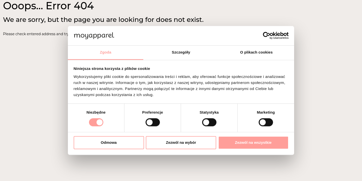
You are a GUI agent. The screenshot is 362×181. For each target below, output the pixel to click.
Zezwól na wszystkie (253, 142)
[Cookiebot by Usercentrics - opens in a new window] (267, 35)
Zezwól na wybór (181, 142)
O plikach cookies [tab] (256, 52)
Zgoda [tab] (105, 52)
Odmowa (109, 142)
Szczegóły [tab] (181, 52)
